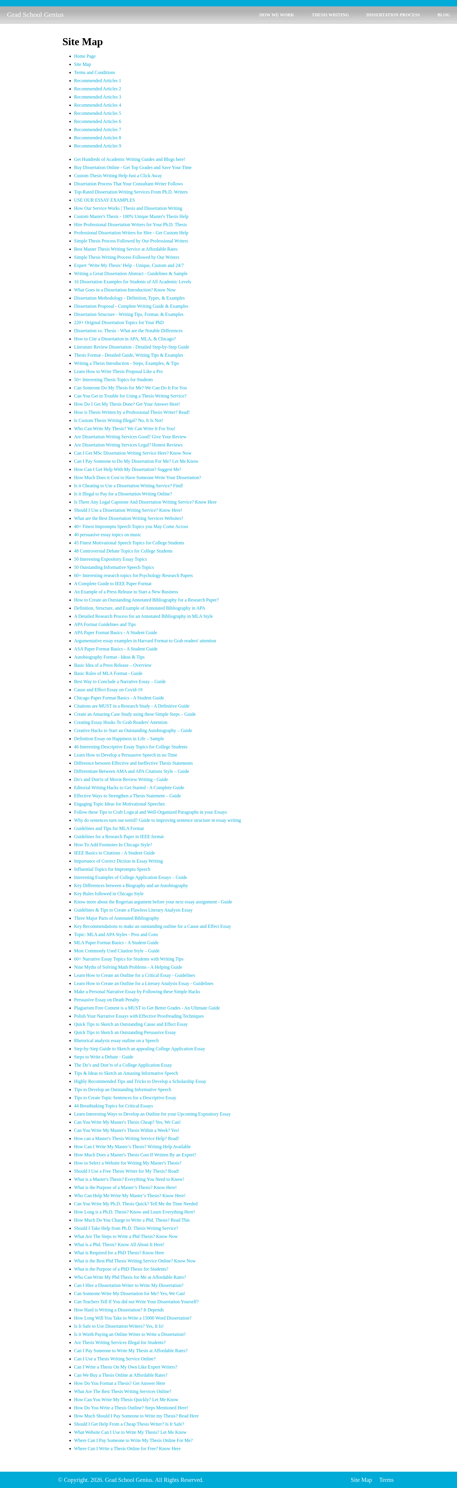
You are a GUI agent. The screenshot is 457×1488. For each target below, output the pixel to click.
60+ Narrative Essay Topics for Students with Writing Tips (129, 958)
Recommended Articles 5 (97, 113)
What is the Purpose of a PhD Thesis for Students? (121, 1269)
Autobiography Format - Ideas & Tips (109, 657)
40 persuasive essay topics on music (107, 534)
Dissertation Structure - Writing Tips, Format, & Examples (128, 314)
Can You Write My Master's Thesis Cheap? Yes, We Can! (127, 1122)
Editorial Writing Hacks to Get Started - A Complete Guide (129, 787)
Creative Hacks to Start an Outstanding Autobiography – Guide (133, 730)
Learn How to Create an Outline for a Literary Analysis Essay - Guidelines (143, 983)
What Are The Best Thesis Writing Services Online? (122, 1391)
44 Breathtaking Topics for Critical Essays (113, 1105)
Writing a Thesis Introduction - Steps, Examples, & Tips (126, 363)
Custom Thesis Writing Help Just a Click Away (118, 175)
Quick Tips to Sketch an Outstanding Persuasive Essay (125, 1032)
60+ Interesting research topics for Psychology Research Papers (133, 575)
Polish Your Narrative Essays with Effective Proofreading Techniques (139, 1016)
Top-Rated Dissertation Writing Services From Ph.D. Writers (131, 191)
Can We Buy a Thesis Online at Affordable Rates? (120, 1375)
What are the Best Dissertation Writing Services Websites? (128, 518)
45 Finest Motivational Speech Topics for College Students (129, 542)
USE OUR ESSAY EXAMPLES (104, 200)
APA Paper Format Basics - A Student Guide (115, 632)
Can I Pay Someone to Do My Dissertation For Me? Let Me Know (136, 461)
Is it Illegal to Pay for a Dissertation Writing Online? (123, 493)
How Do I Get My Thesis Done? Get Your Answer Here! (127, 404)
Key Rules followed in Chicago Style (109, 893)
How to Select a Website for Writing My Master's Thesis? (127, 1162)
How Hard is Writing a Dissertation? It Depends (119, 1309)
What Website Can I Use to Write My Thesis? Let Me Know (130, 1432)
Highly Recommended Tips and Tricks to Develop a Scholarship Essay (140, 1081)
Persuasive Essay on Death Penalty (106, 999)
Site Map (82, 64)
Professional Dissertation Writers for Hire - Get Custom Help (131, 232)
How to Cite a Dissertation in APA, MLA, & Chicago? (125, 338)
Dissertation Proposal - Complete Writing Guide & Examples (131, 306)
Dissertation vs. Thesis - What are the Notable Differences (128, 330)
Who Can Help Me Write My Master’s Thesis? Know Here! (130, 1195)
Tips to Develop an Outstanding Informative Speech (122, 1089)
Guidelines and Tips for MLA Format (109, 828)
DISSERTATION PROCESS (393, 15)
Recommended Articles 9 (97, 145)
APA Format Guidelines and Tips (105, 624)
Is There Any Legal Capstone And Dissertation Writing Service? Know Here (145, 501)
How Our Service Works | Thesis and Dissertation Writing (128, 208)
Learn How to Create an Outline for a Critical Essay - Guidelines (134, 975)
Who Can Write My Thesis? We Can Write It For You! (124, 428)
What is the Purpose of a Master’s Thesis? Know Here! (125, 1187)
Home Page (85, 56)
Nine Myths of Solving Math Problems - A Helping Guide (128, 967)
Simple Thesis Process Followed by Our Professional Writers (131, 240)
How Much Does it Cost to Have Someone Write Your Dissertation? (137, 477)
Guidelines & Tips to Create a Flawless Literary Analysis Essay (133, 909)
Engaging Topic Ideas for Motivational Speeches (119, 803)
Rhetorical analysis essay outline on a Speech (116, 1040)
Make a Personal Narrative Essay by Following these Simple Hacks (137, 991)
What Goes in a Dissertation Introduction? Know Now (125, 289)
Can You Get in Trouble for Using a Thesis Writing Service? (130, 395)
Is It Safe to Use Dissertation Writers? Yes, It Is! (119, 1326)
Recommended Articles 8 (97, 137)
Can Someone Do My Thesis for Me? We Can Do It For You (130, 387)
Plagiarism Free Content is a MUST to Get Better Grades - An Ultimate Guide (147, 1007)
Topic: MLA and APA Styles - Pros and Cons (116, 934)
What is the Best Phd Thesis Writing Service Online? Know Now (135, 1260)
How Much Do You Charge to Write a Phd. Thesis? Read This (132, 1220)
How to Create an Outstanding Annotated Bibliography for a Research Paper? (146, 599)
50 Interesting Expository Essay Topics (110, 559)
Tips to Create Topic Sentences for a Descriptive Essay (125, 1097)
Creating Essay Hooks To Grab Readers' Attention (121, 722)
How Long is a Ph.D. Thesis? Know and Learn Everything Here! (134, 1211)
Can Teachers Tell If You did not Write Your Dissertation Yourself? (136, 1301)
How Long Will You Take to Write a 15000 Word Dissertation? (132, 1317)
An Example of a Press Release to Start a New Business (126, 591)
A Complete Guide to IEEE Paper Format (113, 583)
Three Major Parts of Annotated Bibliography (116, 918)
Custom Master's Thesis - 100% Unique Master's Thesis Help (131, 216)
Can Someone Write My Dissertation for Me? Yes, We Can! (129, 1293)
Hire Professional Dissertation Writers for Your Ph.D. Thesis (130, 224)
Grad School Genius (35, 14)
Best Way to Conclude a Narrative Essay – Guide (120, 681)
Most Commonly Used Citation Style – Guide (116, 950)
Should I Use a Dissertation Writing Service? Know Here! (128, 510)
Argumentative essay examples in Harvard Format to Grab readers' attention (145, 640)
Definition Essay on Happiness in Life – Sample (119, 738)
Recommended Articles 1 (97, 80)
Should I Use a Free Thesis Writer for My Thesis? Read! (126, 1171)
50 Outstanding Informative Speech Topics (114, 567)
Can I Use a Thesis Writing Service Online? (115, 1358)
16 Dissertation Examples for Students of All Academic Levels (132, 281)
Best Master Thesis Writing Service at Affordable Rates (125, 249)
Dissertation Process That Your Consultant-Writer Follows (128, 183)
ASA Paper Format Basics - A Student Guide (116, 648)
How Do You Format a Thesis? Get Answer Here (119, 1383)
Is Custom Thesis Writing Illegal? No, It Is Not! (118, 420)
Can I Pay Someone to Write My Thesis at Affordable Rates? (131, 1350)
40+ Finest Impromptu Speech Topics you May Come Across (131, 526)
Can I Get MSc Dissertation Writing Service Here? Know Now (132, 453)
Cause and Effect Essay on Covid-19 (108, 689)
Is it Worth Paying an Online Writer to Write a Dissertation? (130, 1334)
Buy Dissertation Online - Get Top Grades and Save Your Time (132, 167)
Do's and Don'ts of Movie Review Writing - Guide (121, 779)
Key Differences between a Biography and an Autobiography (131, 885)
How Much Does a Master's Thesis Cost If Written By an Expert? (135, 1154)
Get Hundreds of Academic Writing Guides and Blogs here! (129, 159)
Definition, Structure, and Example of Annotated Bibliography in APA (139, 608)
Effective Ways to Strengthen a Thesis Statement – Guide (127, 795)
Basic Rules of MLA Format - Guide (108, 673)
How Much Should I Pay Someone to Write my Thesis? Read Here (136, 1415)
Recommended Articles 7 (97, 129)
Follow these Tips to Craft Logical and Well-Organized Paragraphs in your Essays (150, 812)
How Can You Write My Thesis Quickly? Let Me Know (126, 1399)
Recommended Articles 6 (97, 121)
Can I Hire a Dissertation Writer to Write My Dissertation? (128, 1285)
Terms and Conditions (94, 72)
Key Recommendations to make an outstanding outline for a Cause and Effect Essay (152, 926)
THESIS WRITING (330, 15)
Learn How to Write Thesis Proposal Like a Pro (118, 371)
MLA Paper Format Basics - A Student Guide (116, 942)
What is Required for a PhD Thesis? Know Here (119, 1252)
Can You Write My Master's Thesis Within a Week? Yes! (126, 1130)
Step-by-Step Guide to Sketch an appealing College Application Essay (139, 1048)
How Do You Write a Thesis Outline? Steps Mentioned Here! (131, 1407)
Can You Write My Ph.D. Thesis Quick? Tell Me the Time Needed (136, 1203)
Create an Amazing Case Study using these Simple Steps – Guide (135, 714)
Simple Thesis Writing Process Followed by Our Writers (126, 257)
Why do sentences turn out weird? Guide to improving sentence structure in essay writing (157, 820)
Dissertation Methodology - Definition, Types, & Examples (129, 298)
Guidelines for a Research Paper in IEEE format (119, 836)
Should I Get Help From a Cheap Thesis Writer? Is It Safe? (129, 1424)
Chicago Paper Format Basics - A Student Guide (119, 697)
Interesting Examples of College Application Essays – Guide (130, 877)
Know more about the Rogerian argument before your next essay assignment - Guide (153, 901)
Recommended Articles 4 (97, 105)
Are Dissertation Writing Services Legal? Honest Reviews (128, 444)
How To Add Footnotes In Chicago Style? (113, 844)
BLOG (443, 15)
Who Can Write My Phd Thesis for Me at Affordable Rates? (130, 1277)
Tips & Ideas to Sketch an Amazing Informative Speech (126, 1073)
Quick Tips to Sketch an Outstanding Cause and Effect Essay (131, 1024)
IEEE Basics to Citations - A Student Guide (114, 852)
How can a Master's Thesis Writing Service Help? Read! (126, 1138)
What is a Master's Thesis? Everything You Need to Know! (129, 1179)
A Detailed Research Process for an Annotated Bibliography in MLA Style (143, 616)
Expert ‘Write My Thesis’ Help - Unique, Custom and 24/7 (129, 265)
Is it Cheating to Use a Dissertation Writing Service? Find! (128, 485)
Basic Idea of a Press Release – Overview (113, 665)
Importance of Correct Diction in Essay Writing (118, 861)
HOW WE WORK (276, 15)
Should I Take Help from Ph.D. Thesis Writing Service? (126, 1228)
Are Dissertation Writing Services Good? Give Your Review (130, 436)
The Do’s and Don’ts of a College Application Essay (123, 1065)
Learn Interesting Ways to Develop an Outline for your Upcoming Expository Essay (152, 1113)
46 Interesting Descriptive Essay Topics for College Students (130, 746)
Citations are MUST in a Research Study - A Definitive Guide (131, 705)
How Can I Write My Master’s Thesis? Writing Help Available (132, 1146)
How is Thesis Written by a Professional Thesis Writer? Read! (132, 412)
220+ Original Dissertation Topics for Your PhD (119, 322)
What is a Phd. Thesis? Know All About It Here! (119, 1244)
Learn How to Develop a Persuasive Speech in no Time (125, 754)
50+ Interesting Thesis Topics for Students (113, 379)
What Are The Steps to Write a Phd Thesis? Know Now (126, 1236)
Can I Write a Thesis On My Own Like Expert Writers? (125, 1366)
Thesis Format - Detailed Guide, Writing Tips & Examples (128, 355)
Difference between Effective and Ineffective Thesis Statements (133, 763)
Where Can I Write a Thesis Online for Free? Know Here (127, 1448)
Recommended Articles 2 (97, 88)
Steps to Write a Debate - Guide (103, 1056)
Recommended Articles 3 (97, 96)
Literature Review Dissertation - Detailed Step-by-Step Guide (131, 346)
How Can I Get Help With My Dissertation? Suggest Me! (127, 469)
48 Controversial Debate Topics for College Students (123, 550)
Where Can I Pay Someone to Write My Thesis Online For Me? (133, 1440)
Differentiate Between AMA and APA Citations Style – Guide (131, 771)
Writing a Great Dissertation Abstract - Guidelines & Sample (130, 273)
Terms (386, 1480)
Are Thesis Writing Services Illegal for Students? (120, 1342)
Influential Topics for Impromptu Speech (112, 869)
